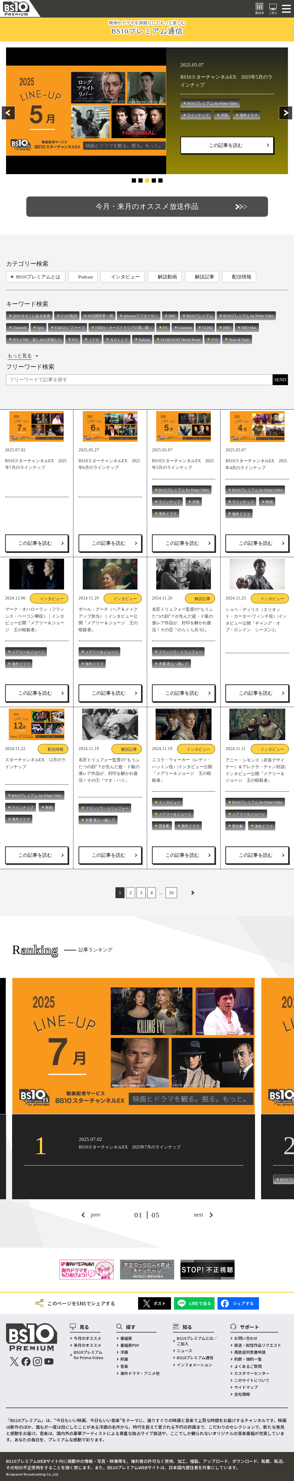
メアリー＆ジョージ (28, 652)
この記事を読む (226, 145)
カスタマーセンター (252, 1373)
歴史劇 (164, 826)
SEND (280, 379)
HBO (227, 328)
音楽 (124, 1366)
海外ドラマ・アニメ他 (140, 1373)
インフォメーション (194, 1365)
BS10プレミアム (199, 316)
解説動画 (167, 276)
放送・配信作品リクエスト (257, 1345)
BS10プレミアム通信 (195, 1357)
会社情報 (242, 1394)
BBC (172, 316)
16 (171, 892)
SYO (214, 340)
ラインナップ (198, 115)
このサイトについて (252, 1380)
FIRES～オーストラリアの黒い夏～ (123, 328)
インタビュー (125, 276)
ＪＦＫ (94, 340)
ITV (75, 340)
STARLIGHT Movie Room (180, 340)
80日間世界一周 (100, 316)
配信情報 (241, 276)
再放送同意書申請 (250, 1352)
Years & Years (239, 340)
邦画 (124, 1359)
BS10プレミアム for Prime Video (212, 103)
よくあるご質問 (248, 1366)
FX (165, 328)
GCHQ (207, 328)
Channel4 (20, 328)
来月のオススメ (87, 1345)
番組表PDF (129, 1345)
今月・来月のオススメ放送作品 (147, 206)
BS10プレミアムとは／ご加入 (197, 1341)
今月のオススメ (87, 1338)
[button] (15, 112)
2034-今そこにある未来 (31, 316)
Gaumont (185, 328)
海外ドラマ (249, 115)
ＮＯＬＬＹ (119, 340)
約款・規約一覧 (248, 1359)
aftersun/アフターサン (141, 316)
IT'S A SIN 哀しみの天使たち (37, 340)
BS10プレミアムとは (38, 276)
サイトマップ (246, 1387)
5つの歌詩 (69, 316)
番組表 (126, 1338)
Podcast (85, 276)
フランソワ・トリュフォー (180, 652)
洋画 (224, 115)
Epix (40, 328)
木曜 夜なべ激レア (174, 664)
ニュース (184, 1350)
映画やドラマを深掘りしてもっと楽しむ (147, 28)
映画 (269, 502)
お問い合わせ (246, 1338)
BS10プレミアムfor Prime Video (88, 1354)
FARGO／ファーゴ (70, 328)
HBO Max (249, 328)
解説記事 (204, 276)
